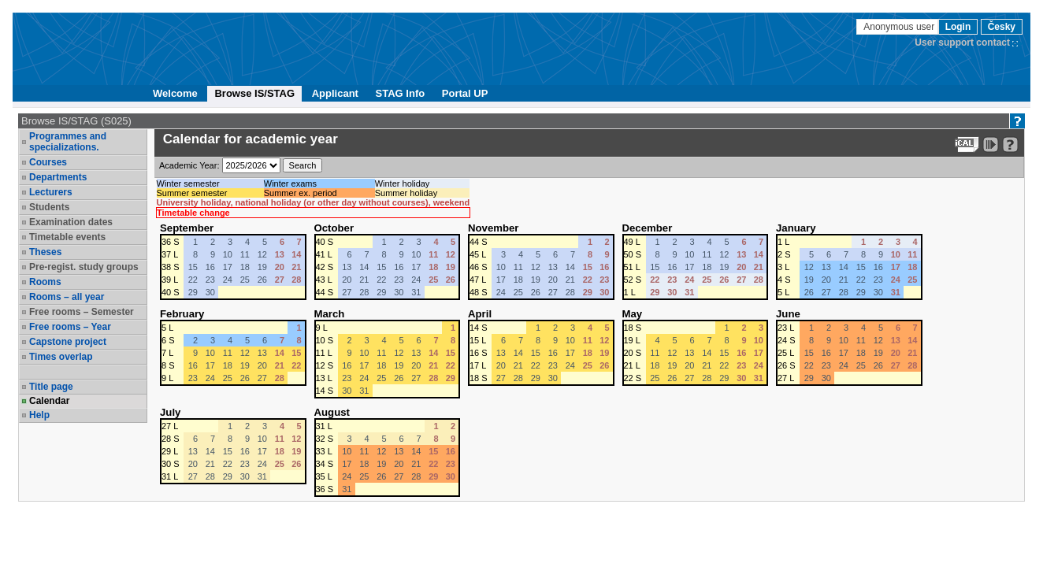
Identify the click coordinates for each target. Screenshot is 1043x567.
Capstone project (67, 341)
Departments (58, 177)
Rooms (45, 281)
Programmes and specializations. (67, 142)
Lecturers (50, 192)
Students (49, 207)
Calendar (49, 400)
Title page (51, 386)
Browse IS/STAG (254, 93)
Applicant (335, 93)
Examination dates (71, 222)
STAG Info (400, 93)
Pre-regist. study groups (84, 266)
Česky (1001, 26)
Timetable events (67, 237)
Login (958, 26)
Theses (45, 252)
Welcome (175, 93)
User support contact (962, 42)
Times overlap (60, 356)
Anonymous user (900, 26)
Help (39, 415)
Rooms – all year (66, 296)
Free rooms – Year (70, 326)
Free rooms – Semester (81, 311)
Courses (48, 162)
